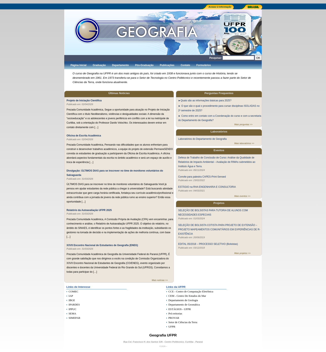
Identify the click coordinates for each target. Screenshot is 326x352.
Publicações (167, 65)
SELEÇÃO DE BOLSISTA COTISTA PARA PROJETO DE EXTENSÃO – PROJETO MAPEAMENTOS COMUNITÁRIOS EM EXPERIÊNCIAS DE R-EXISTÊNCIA (219, 229)
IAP (71, 295)
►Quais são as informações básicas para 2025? (204, 100)
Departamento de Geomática (184, 304)
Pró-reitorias (175, 313)
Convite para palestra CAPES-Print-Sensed (202, 176)
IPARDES (74, 304)
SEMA (72, 313)
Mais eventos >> (242, 196)
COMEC (73, 291)
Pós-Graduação (144, 65)
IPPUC (72, 309)
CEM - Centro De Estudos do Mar (187, 295)
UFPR (171, 326)
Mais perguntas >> (243, 124)
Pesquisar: (215, 57)
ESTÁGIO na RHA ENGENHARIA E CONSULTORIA (207, 186)
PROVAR (173, 317)
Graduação (99, 65)
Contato (185, 65)
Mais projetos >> (242, 253)
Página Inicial (78, 65)
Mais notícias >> (160, 280)
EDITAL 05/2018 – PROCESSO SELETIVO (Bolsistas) (208, 244)
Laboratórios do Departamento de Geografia (202, 138)
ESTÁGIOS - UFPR (179, 309)
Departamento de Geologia (183, 300)
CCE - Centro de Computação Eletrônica (190, 291)
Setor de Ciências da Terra (182, 322)
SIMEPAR (74, 317)
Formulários (203, 65)
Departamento (120, 65)
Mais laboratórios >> (244, 143)
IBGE (72, 300)
